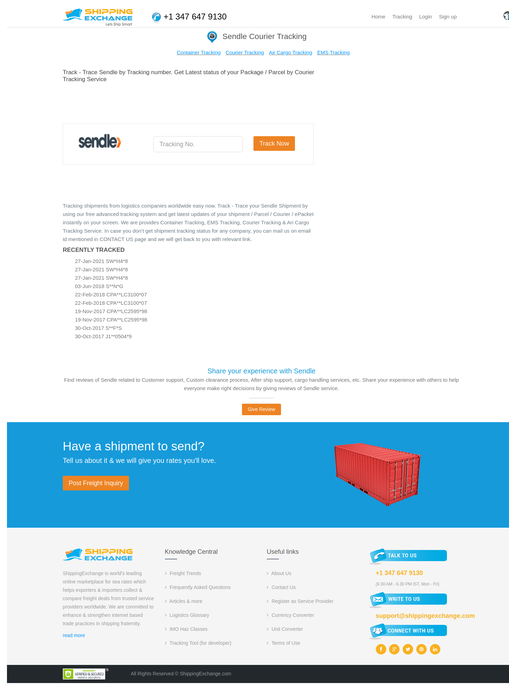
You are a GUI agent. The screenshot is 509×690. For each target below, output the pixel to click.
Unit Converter (285, 629)
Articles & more (184, 601)
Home (378, 17)
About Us (279, 573)
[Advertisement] (190, 102)
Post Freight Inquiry (96, 483)
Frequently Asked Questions (198, 587)
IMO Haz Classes (186, 629)
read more (74, 635)
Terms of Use (283, 643)
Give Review (261, 409)
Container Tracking (199, 52)
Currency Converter (290, 615)
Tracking (402, 17)
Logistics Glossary (187, 615)
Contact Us (281, 587)
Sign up (448, 17)
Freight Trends (183, 573)
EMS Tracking (333, 52)
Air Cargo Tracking (290, 52)
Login (425, 17)
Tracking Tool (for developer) (198, 643)
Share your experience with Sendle (261, 371)
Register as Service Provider (300, 601)
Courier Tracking (245, 52)
